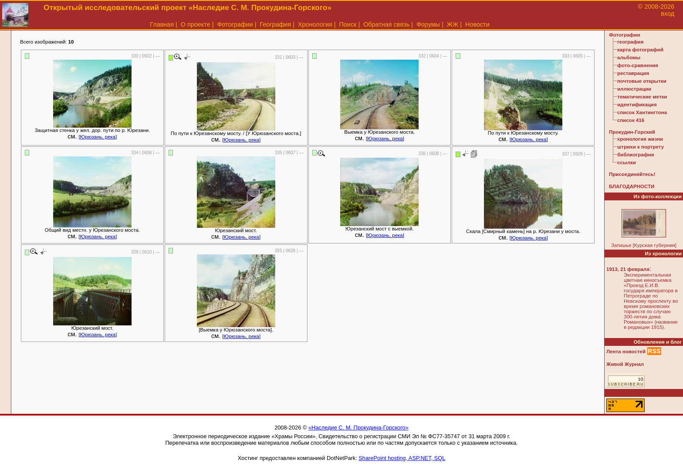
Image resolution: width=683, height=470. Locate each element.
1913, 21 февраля (627, 269)
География (275, 24)
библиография (635, 154)
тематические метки (642, 96)
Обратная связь (386, 24)
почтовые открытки (641, 81)
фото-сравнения (637, 65)
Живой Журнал (625, 364)
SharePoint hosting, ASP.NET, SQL (401, 458)
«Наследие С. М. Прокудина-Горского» (358, 427)
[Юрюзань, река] (97, 136)
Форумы (428, 24)
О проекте (195, 24)
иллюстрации (634, 88)
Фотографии (235, 24)
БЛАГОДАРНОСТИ (631, 186)
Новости (477, 24)
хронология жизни (640, 139)
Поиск (348, 24)
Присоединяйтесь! (632, 174)
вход (667, 13)
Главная (162, 24)
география (630, 41)
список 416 (630, 120)
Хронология (315, 24)
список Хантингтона (642, 112)
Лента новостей (626, 351)
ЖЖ (453, 24)
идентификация (637, 104)
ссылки (626, 162)
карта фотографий (640, 49)
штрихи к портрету (640, 146)
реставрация (633, 73)
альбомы (628, 57)
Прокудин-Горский (632, 132)
